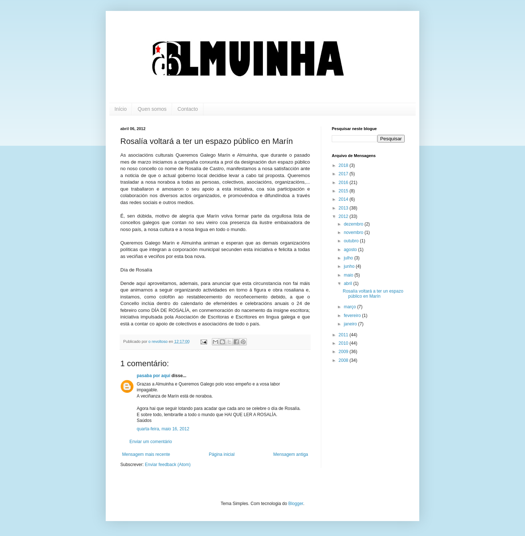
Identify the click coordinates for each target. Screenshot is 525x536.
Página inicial (222, 454)
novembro (354, 232)
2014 (344, 199)
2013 (344, 208)
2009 (344, 351)
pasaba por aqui (153, 375)
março (350, 306)
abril (348, 283)
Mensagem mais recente (146, 454)
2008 (344, 360)
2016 (344, 182)
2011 (344, 334)
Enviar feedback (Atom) (167, 464)
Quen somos (151, 109)
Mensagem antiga (290, 454)
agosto (351, 249)
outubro (352, 240)
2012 (344, 216)
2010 (344, 343)
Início (120, 109)
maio (349, 275)
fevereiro (353, 315)
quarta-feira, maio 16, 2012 (163, 428)
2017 (344, 173)
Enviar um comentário (150, 441)
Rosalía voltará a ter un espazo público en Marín (373, 294)
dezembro (354, 224)
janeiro (351, 323)
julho (349, 258)
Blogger (295, 503)
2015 (344, 190)
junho (350, 266)
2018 (344, 165)
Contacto (188, 109)
